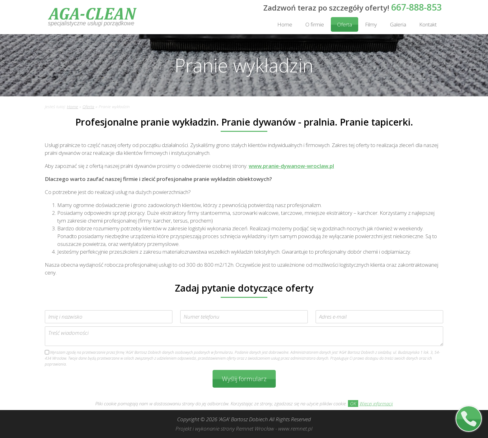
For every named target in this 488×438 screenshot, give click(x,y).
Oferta (344, 24)
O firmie (314, 24)
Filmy (371, 24)
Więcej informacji (376, 403)
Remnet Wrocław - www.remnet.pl (274, 428)
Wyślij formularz (244, 379)
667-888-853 (416, 7)
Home (284, 24)
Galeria (398, 24)
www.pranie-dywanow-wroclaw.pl (291, 165)
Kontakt (428, 24)
